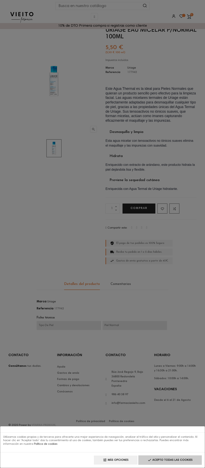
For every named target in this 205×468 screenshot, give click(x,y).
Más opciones (116, 460)
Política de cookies (45, 444)
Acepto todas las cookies (170, 460)
